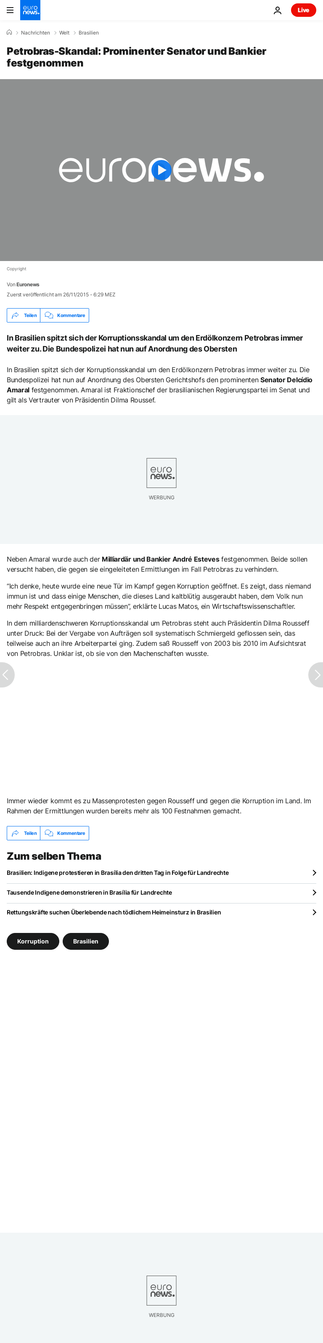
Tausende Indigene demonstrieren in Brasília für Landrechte (89, 892)
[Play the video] (161, 170)
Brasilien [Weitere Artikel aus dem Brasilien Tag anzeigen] (85, 941)
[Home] (9, 32)
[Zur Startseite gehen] (30, 10)
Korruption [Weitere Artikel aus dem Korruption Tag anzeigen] (33, 941)
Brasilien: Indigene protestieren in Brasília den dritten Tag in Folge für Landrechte (117, 872)
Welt (64, 32)
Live (304, 9)
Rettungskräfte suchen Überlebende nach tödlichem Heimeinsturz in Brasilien (114, 912)
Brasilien (89, 32)
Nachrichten (35, 32)
